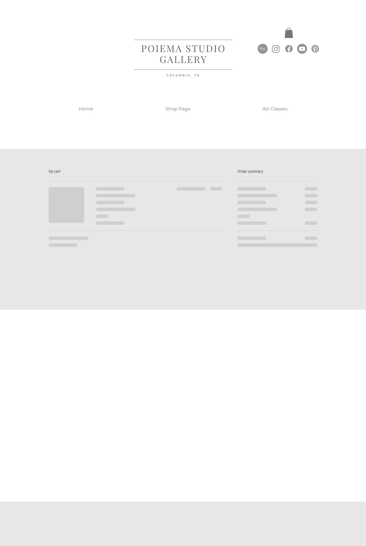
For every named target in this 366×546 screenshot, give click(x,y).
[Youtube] (302, 49)
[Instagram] (276, 49)
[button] (289, 33)
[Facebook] (289, 49)
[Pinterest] (315, 49)
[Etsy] (263, 49)
